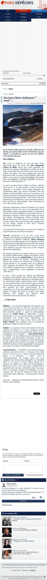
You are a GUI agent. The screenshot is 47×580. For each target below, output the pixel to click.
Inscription (40, 78)
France (39, 11)
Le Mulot (8, 20)
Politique (23, 14)
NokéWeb (32, 570)
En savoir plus (32, 578)
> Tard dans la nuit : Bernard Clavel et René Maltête (23, 519)
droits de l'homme (28, 177)
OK (38, 578)
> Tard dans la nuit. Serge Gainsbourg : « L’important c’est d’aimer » (23, 552)
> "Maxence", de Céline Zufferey (23, 540)
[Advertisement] (22, 46)
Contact (36, 567)
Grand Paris (23, 11)
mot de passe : (27, 73)
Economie (39, 14)
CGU (12, 567)
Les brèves (23, 20)
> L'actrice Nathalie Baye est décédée (23, 529)
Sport (39, 17)
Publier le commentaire (13, 475)
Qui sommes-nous (23, 567)
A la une (4, 565)
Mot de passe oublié (8, 78)
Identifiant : (6, 73)
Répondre (23, 501)
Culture (7, 17)
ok (44, 75)
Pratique (23, 17)
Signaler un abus (7, 505)
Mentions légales (6, 567)
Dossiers (16, 567)
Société (7, 14)
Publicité (31, 567)
